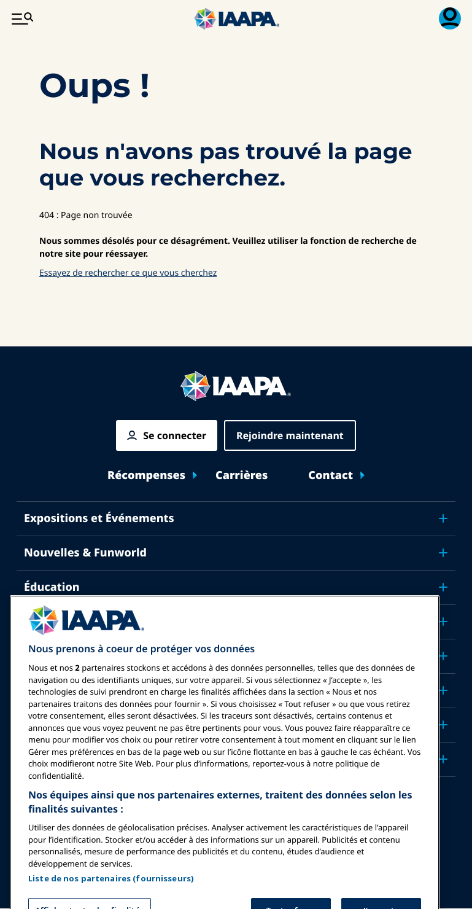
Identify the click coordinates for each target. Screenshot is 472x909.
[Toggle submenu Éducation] (443, 587)
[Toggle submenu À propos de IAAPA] (443, 725)
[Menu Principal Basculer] (22, 18)
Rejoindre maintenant (290, 435)
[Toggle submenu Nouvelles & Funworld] (443, 553)
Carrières (241, 475)
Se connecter (174, 435)
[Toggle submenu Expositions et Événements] (443, 518)
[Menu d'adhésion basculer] (450, 18)
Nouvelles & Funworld (85, 552)
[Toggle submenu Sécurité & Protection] (443, 622)
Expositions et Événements (99, 518)
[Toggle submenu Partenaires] (443, 759)
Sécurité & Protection (83, 621)
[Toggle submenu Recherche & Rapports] (443, 690)
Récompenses (146, 475)
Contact (330, 475)
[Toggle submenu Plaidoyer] (443, 656)
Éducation (52, 587)
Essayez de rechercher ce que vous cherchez (128, 273)
